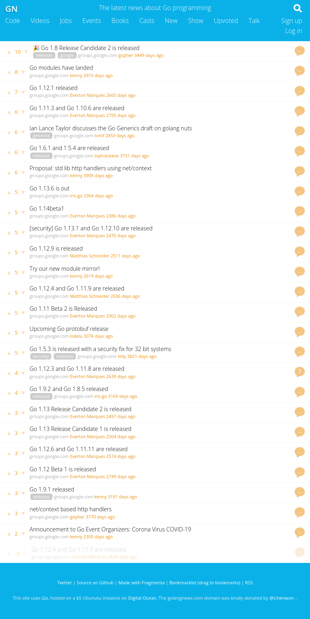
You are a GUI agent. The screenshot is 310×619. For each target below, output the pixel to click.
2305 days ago (98, 536)
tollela (76, 336)
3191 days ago (122, 497)
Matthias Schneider (89, 256)
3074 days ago (98, 336)
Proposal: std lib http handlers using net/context (90, 168)
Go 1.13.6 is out (49, 188)
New (171, 20)
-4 (17, 553)
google (67, 55)
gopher (126, 55)
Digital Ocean (142, 598)
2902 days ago (121, 316)
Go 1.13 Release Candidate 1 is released (80, 429)
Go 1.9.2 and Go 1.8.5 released (68, 389)
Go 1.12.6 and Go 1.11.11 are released (78, 449)
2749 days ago (121, 476)
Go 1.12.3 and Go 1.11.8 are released (76, 368)
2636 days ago (125, 296)
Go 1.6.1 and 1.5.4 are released (69, 148)
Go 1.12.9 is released (56, 248)
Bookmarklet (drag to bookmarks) (205, 582)
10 (18, 51)
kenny (76, 75)
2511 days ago (125, 256)
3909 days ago (98, 175)
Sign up (291, 20)
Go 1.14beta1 (46, 208)
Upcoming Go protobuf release (68, 329)
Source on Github (95, 582)
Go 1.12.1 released (53, 88)
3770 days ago (100, 517)
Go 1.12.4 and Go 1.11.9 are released (76, 288)
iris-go (76, 195)
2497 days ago (121, 416)
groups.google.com (97, 55)
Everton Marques (87, 95)
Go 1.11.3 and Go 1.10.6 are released (76, 108)
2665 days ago (121, 95)
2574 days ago (121, 456)
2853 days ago (120, 135)
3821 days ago (142, 356)
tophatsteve (106, 156)
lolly (122, 356)
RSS (249, 582)
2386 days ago (121, 216)
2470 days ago (121, 235)
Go (45, 598)
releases (44, 55)
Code (12, 20)
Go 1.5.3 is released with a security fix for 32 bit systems (100, 349)
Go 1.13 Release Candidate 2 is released (80, 409)
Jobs (66, 20)
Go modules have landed (61, 67)
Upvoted (226, 20)
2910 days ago (98, 75)
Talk (254, 20)
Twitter (64, 582)
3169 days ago (123, 396)
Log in (293, 30)
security (41, 356)
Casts (147, 20)
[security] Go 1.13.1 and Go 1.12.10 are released (90, 228)
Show (195, 20)
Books (120, 20)
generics (41, 135)
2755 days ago (121, 115)
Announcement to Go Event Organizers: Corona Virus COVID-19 (110, 529)
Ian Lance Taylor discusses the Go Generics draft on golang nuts (110, 128)
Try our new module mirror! (64, 268)
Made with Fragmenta (141, 582)
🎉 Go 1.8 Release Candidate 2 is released (86, 48)
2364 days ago (98, 195)
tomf (99, 135)
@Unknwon (282, 598)
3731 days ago (134, 156)
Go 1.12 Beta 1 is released (62, 469)
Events (91, 20)
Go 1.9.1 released (51, 489)
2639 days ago (121, 376)
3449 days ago (149, 55)
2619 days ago (98, 276)
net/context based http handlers (70, 509)
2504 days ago (121, 436)
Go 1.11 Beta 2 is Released (63, 308)
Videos (40, 20)
